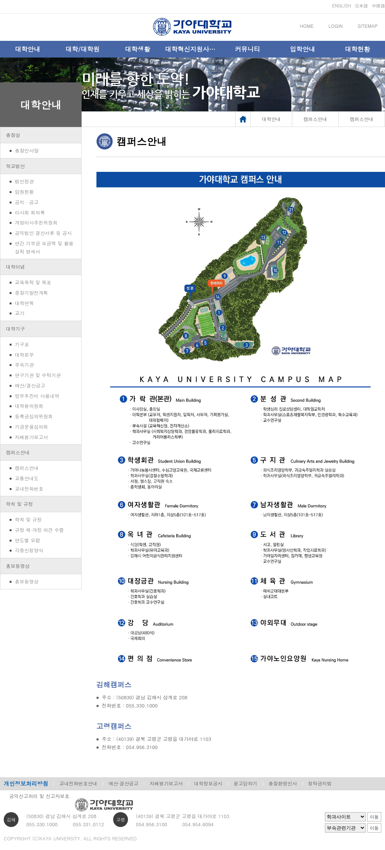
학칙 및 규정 (19, 503)
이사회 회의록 (30, 212)
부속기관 (24, 364)
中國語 (378, 5)
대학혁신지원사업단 (192, 49)
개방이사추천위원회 (36, 222)
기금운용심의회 (31, 426)
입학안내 (302, 49)
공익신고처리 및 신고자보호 (39, 796)
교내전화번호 (29, 488)
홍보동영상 (18, 565)
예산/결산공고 (30, 385)
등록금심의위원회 (34, 416)
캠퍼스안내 (18, 452)
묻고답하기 (245, 783)
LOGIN (336, 25)
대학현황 (357, 49)
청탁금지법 (320, 783)
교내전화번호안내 (78, 783)
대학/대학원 (82, 49)
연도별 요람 (27, 540)
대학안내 (27, 49)
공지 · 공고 (27, 202)
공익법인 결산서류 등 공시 (43, 232)
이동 (374, 817)
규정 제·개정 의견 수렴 (39, 529)
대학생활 (137, 49)
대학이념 (15, 266)
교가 (19, 313)
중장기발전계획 (31, 292)
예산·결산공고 (123, 783)
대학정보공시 (208, 783)
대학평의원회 (29, 405)
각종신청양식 (29, 550)
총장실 (13, 134)
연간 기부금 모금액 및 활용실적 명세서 (44, 247)
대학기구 (15, 328)
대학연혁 (24, 303)
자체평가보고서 (31, 437)
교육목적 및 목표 (33, 282)
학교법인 (15, 166)
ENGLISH (341, 5)
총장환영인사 (283, 783)
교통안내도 (27, 478)
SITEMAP (368, 25)
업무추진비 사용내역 (37, 395)
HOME (306, 25)
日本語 (361, 5)
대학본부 (24, 354)
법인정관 (24, 181)
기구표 (22, 344)
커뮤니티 (247, 49)
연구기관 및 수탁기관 (38, 375)
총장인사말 (27, 150)
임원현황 (24, 191)
